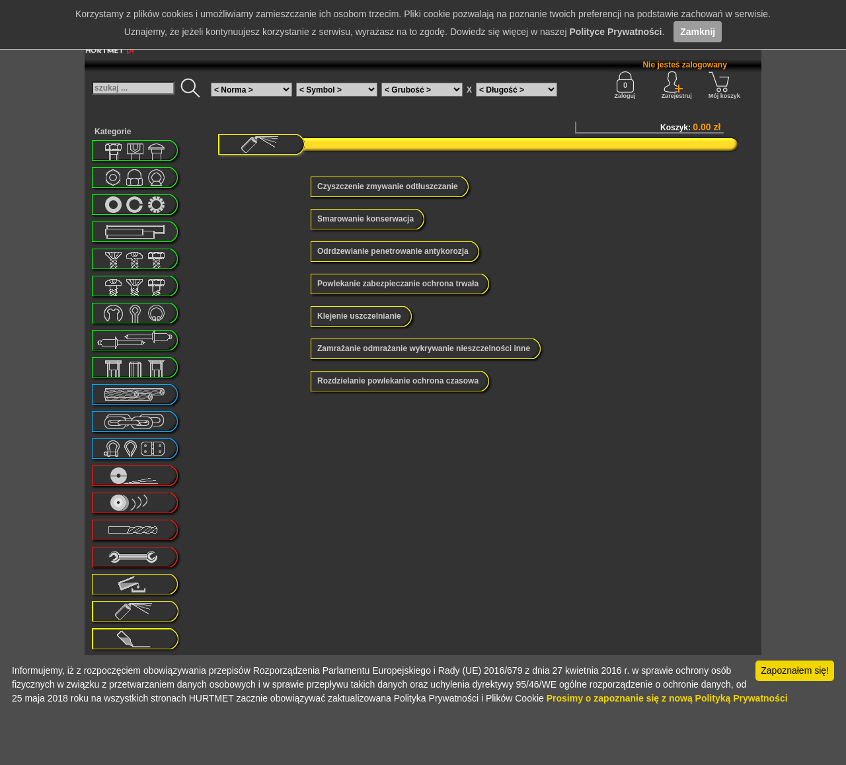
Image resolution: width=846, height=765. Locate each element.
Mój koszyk (724, 85)
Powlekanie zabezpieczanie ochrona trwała (398, 283)
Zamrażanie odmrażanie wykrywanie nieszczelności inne (423, 348)
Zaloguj (625, 85)
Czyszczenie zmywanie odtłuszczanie (387, 186)
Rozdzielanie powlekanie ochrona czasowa (398, 380)
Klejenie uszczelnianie (359, 316)
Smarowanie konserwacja (365, 218)
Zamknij (697, 31)
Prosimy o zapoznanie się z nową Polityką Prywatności (667, 698)
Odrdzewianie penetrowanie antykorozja (393, 251)
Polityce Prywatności (615, 31)
